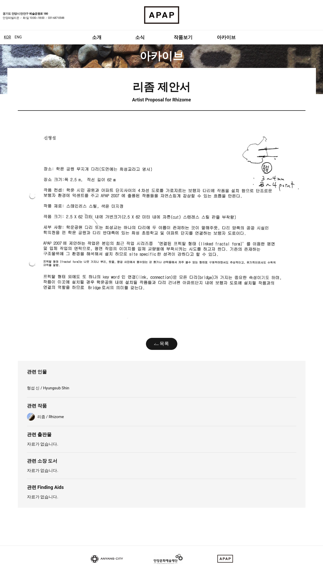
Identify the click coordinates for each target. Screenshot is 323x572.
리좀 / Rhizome (50, 416)
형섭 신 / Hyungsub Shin (48, 388)
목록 (164, 343)
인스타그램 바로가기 (317, 18)
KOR (7, 37)
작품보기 (183, 37)
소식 (140, 37)
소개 (96, 37)
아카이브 (226, 37)
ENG (18, 37)
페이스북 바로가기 (311, 18)
